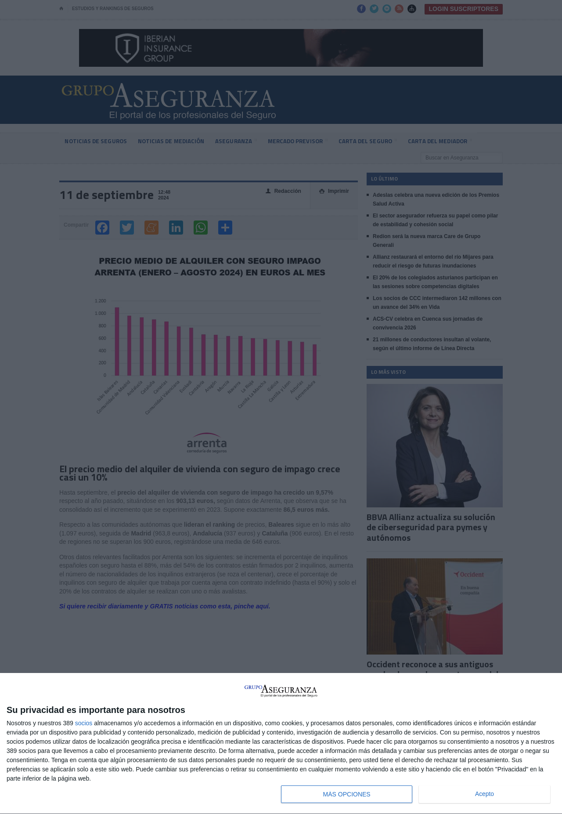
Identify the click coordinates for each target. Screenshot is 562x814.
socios (84, 723)
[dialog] (281, 743)
